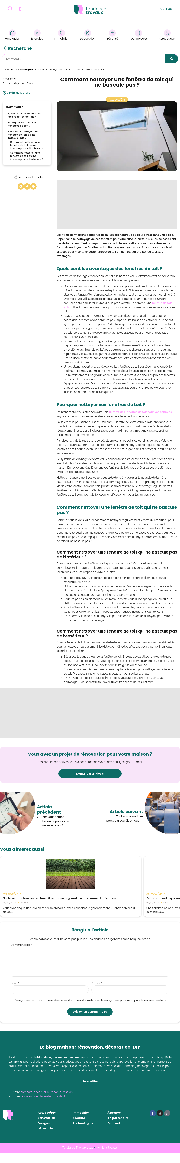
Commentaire (21, 955)
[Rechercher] (171, 58)
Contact (166, 9)
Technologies (138, 35)
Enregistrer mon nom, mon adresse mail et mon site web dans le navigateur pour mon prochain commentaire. (89, 1010)
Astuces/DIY (167, 35)
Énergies (37, 35)
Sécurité (112, 35)
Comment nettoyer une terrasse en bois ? (89, 900)
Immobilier (61, 35)
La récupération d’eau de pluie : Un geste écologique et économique (150, 900)
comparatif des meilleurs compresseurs (47, 1102)
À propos (114, 1123)
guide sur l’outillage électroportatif (43, 1106)
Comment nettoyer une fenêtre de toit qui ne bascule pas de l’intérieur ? (26, 145)
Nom (15, 993)
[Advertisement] (117, 204)
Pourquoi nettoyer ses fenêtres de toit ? (22, 124)
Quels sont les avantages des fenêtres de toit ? (24, 115)
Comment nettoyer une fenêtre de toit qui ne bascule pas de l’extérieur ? (26, 156)
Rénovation (12, 35)
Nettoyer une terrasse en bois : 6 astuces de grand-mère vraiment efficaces (28, 901)
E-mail (96, 993)
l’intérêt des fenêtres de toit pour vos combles (140, 412)
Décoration (87, 35)
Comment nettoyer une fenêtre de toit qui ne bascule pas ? (23, 134)
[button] (21, 186)
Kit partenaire (117, 1128)
